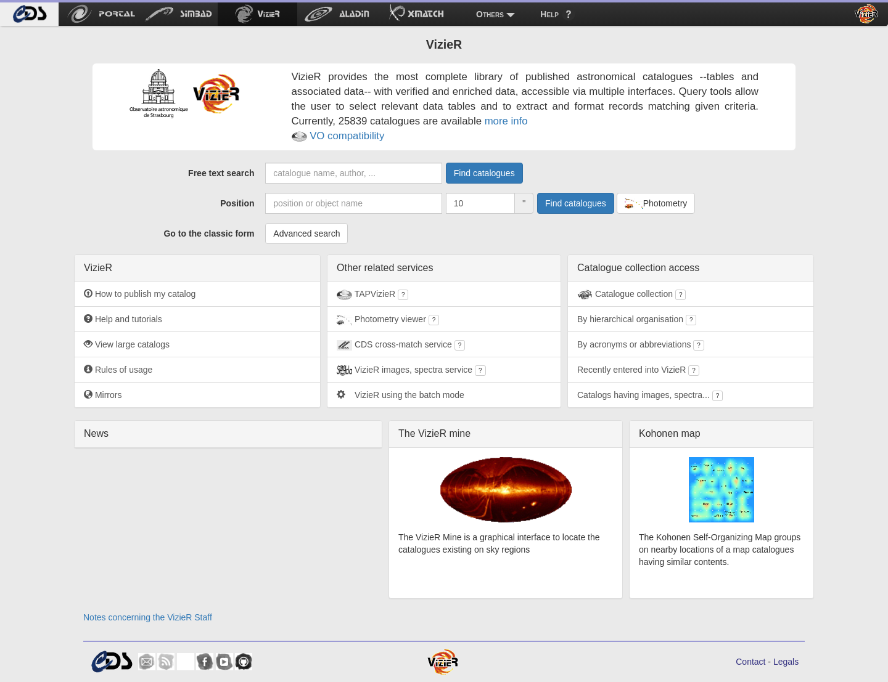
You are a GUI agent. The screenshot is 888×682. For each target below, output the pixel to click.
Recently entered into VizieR (638, 370)
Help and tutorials (123, 319)
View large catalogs (127, 344)
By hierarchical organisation (636, 319)
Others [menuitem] (490, 14)
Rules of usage (118, 370)
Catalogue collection (631, 294)
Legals (786, 662)
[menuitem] (29, 14)
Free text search (221, 173)
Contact (750, 662)
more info (506, 121)
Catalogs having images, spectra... (650, 395)
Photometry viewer (388, 319)
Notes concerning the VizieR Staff (147, 617)
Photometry (656, 203)
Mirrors (102, 395)
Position (237, 203)
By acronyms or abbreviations (640, 345)
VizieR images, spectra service (411, 370)
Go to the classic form (208, 233)
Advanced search (306, 233)
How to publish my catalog (139, 294)
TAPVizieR (372, 294)
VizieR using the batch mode (400, 395)
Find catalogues (484, 173)
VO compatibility (338, 136)
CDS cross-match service (401, 345)
